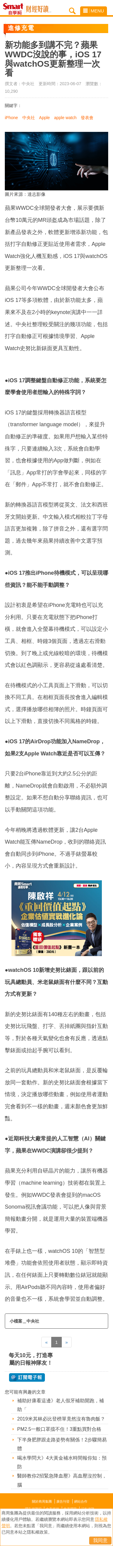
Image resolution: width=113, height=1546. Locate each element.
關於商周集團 (42, 1501)
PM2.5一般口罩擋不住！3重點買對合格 (59, 1429)
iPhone (11, 117)
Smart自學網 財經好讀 (39, 9)
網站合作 (80, 1501)
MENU (93, 10)
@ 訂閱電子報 (27, 1377)
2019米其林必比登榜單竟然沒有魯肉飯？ (61, 1418)
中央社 (28, 117)
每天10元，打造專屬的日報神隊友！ (31, 1359)
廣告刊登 (63, 1501)
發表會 (87, 117)
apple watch (65, 117)
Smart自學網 (14, 9)
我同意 (100, 1540)
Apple (44, 117)
